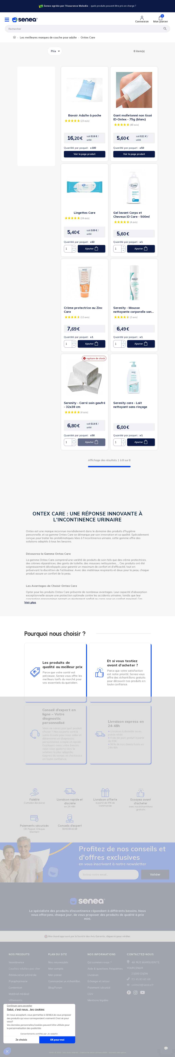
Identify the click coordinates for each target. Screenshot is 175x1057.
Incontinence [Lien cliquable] (16, 962)
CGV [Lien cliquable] (90, 994)
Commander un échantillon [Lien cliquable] (64, 981)
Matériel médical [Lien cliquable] (19, 994)
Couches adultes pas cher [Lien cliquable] (24, 968)
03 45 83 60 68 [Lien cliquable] (141, 979)
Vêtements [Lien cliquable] (15, 1000)
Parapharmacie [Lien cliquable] (18, 981)
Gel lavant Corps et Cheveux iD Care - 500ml (131, 215)
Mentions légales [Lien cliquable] (98, 1000)
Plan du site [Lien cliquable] (57, 954)
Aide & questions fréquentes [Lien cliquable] (105, 968)
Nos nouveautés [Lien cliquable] (58, 962)
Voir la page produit (84, 154)
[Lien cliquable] (87, 6)
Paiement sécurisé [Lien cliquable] (99, 987)
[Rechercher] (87, 28)
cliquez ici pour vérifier (118, 936)
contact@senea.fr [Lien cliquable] (142, 984)
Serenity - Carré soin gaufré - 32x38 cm (84, 405)
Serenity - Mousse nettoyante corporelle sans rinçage (133, 310)
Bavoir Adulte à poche (84, 115)
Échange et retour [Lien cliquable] (99, 981)
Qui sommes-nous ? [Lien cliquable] (100, 962)
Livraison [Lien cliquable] (93, 975)
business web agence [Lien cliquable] (117, 1052)
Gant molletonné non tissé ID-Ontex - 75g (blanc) (132, 117)
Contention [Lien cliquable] (15, 987)
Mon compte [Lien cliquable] (56, 968)
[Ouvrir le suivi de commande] (166, 1048)
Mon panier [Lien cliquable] (55, 975)
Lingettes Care (84, 213)
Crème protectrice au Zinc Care (83, 310)
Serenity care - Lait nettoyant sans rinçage (130, 405)
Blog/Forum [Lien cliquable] (55, 987)
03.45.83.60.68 (69, 829)
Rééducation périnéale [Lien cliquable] (22, 975)
